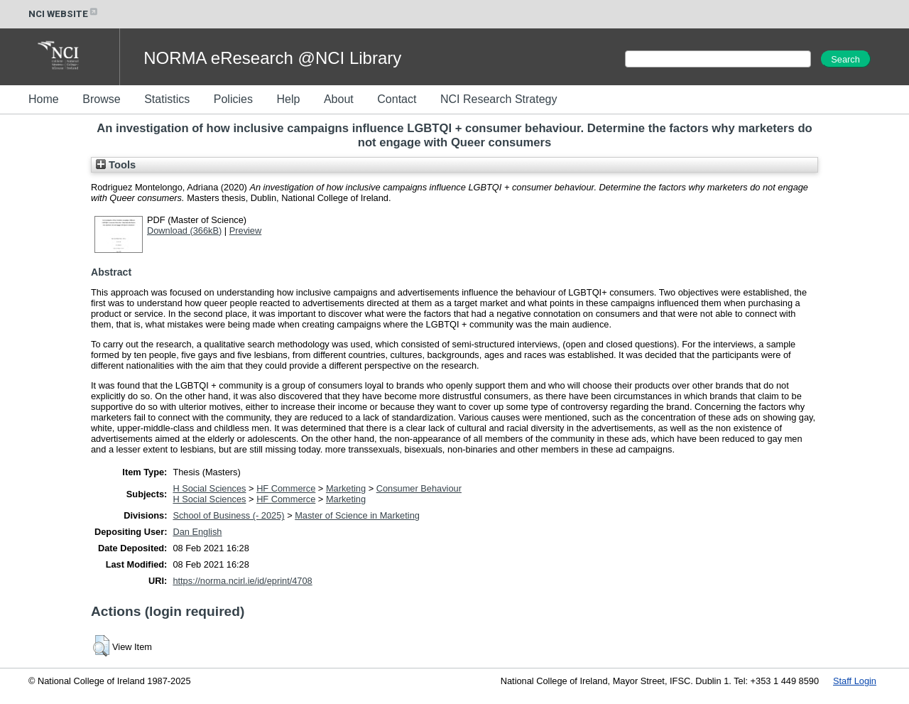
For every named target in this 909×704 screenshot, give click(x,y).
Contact (396, 99)
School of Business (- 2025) (228, 515)
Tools (116, 164)
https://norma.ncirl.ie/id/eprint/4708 (242, 580)
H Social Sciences (209, 488)
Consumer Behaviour (419, 488)
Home (43, 99)
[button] (101, 645)
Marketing (346, 488)
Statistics (167, 99)
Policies (233, 99)
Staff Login (854, 681)
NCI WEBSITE (63, 14)
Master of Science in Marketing (357, 515)
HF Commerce (285, 488)
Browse (101, 99)
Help (288, 99)
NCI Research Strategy (498, 99)
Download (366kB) (184, 230)
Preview (245, 230)
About (339, 99)
